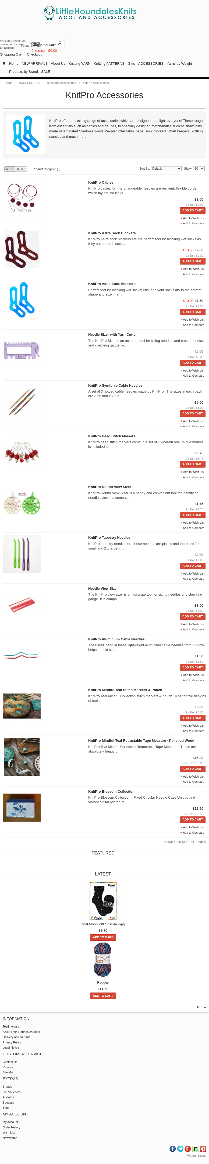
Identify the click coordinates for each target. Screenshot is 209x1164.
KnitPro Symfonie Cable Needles (115, 385)
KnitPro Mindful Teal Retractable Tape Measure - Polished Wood (141, 741)
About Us (58, 63)
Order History (11, 1127)
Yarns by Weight (179, 63)
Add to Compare (193, 223)
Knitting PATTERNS (109, 63)
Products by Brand (23, 72)
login (9, 44)
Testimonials (11, 1026)
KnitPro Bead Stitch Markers (112, 436)
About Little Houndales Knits (21, 1031)
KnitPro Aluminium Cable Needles (116, 639)
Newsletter (10, 1137)
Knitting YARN (80, 63)
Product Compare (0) (47, 169)
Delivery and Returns (16, 1037)
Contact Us (10, 1061)
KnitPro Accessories (96, 82)
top (199, 1007)
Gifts (131, 63)
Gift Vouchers (11, 1092)
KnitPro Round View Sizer (109, 487)
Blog (6, 1107)
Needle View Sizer (103, 588)
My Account (10, 1122)
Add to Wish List (193, 218)
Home (14, 63)
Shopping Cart (43, 45)
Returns (8, 1067)
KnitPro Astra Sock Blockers (112, 233)
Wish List (9, 1132)
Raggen (103, 982)
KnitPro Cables (100, 182)
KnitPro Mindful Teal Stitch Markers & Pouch (125, 690)
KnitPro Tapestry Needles (109, 537)
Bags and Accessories (61, 82)
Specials (8, 1102)
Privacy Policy (12, 1042)
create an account (12, 46)
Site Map (8, 1072)
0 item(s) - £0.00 (44, 51)
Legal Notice (11, 1047)
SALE (45, 72)
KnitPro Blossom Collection (111, 791)
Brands (7, 1086)
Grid (21, 169)
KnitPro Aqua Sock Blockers (112, 284)
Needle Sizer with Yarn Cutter (112, 334)
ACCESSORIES (151, 63)
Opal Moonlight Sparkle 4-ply (103, 924)
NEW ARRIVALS (35, 63)
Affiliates (8, 1097)
